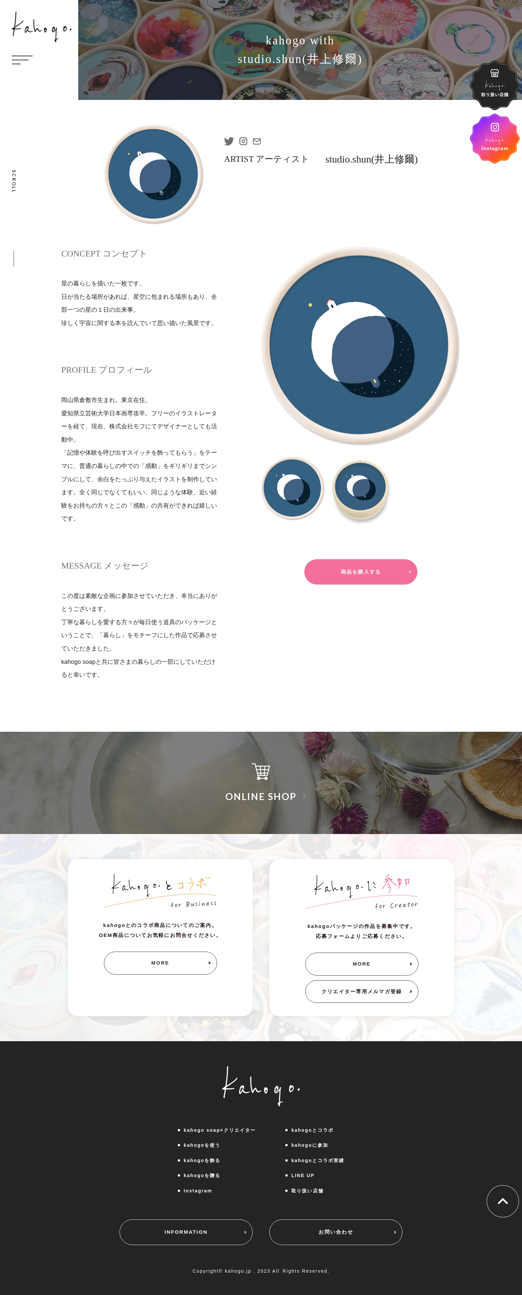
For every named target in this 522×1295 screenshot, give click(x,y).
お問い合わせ (336, 1232)
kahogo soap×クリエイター (220, 1130)
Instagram (198, 1190)
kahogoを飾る (202, 1160)
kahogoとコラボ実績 (317, 1160)
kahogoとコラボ (312, 1130)
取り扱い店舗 (307, 1190)
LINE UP (303, 1175)
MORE (160, 963)
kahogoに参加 (309, 1145)
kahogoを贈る (202, 1175)
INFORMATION (185, 1232)
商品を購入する (361, 572)
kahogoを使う (202, 1145)
